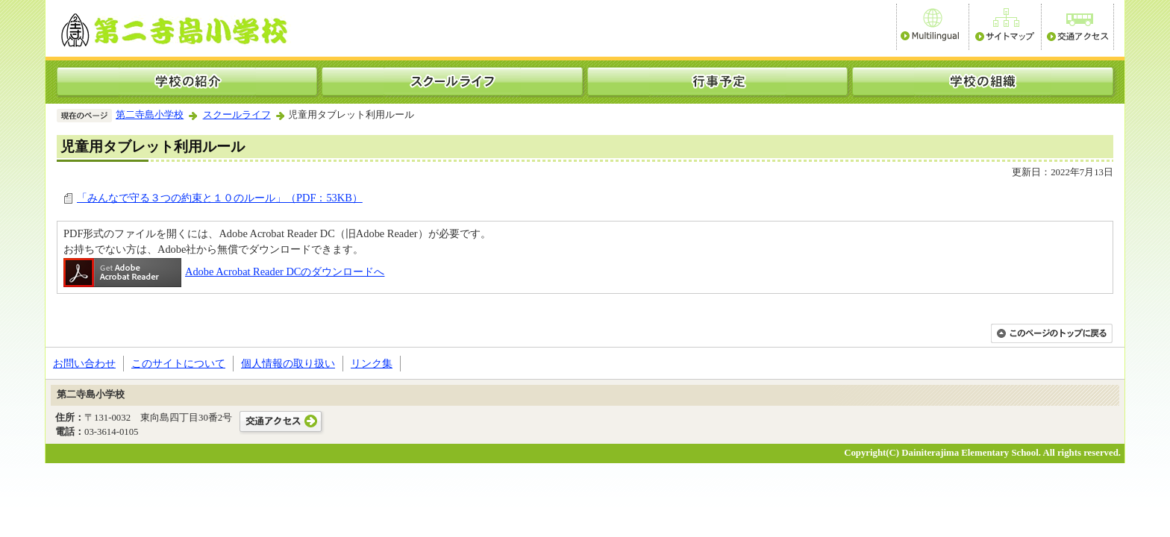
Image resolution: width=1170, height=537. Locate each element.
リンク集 (371, 363)
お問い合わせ (84, 363)
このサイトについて (178, 363)
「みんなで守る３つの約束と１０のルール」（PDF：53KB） (220, 198)
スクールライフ (237, 115)
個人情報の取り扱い (288, 363)
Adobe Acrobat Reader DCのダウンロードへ (223, 271)
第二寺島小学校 (150, 115)
